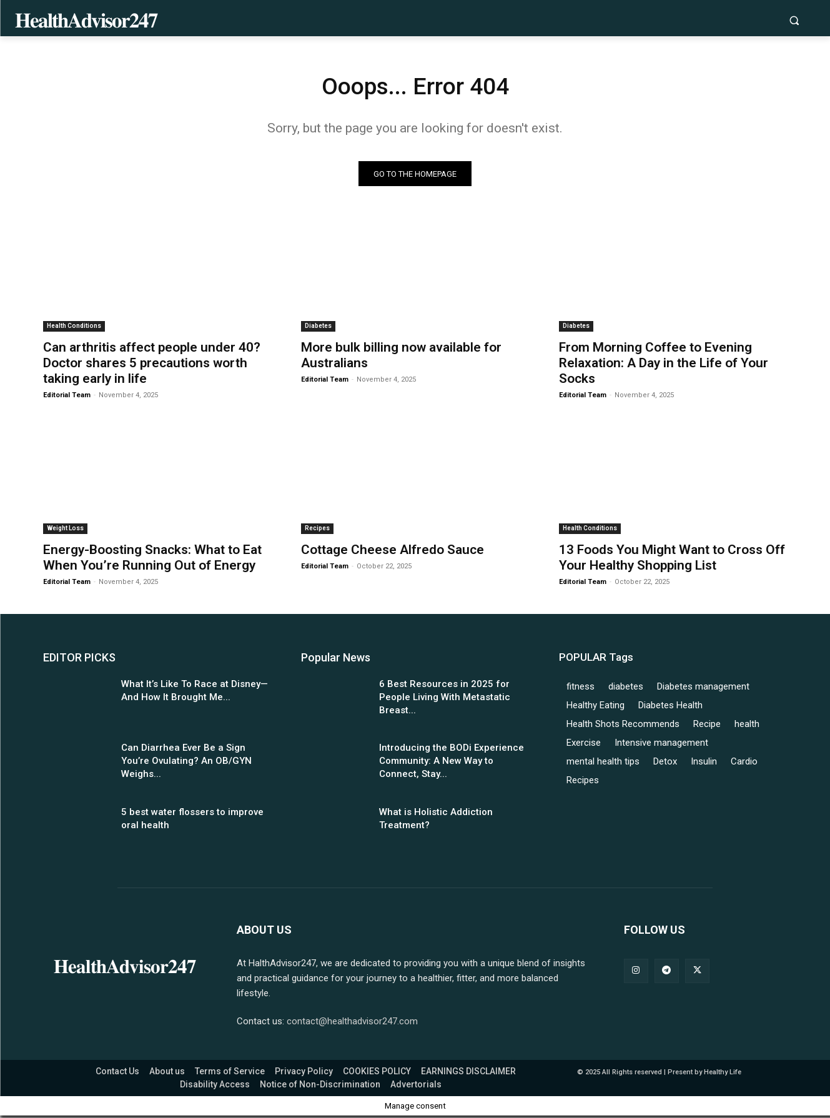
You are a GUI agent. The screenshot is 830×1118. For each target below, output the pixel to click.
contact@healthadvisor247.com (352, 1023)
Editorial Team (67, 397)
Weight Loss (65, 530)
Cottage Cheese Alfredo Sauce (392, 551)
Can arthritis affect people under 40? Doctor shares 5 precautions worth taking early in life (151, 365)
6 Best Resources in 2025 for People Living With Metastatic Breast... (444, 699)
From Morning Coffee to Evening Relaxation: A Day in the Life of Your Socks (663, 365)
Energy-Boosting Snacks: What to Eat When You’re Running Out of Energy (152, 559)
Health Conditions (74, 328)
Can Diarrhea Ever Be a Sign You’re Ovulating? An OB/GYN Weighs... (186, 763)
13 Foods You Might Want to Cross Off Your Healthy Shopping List (672, 559)
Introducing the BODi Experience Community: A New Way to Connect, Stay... (451, 763)
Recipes (317, 530)
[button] (794, 20)
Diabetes (318, 328)
